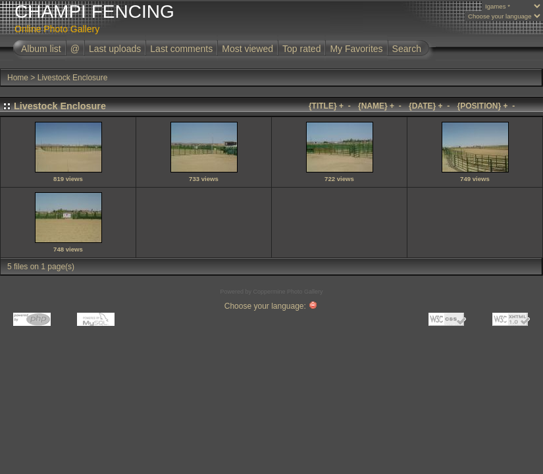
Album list (41, 48)
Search (406, 48)
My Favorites (356, 48)
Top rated (301, 48)
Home (17, 77)
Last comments (181, 48)
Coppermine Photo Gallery (288, 291)
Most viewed (247, 48)
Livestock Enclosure (73, 77)
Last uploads (115, 48)
